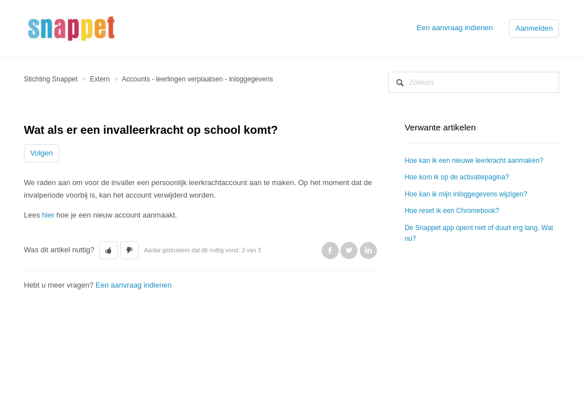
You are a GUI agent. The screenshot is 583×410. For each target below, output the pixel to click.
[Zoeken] (473, 82)
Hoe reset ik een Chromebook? (452, 211)
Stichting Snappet (50, 79)
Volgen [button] (41, 153)
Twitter (349, 250)
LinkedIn (368, 250)
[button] (108, 250)
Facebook (330, 250)
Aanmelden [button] (534, 28)
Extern (100, 79)
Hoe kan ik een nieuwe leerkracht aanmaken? (474, 161)
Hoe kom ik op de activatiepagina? (457, 177)
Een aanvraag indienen (455, 27)
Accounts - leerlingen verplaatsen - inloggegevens (197, 79)
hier (48, 215)
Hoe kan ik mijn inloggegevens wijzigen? (466, 194)
